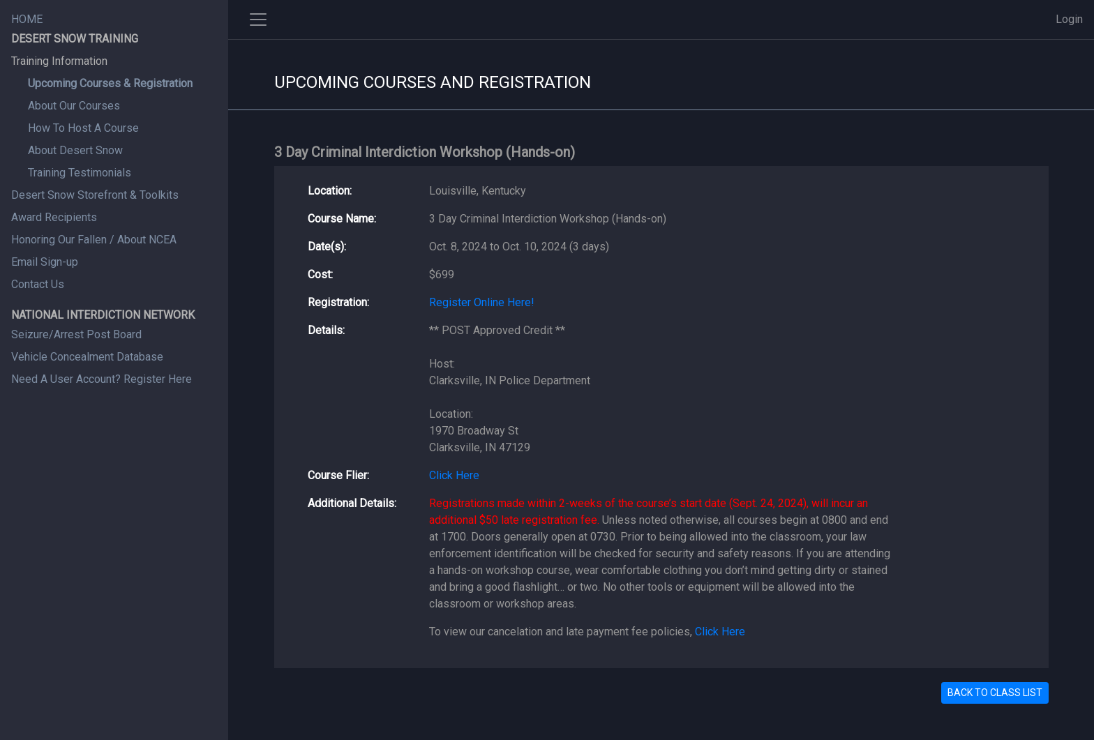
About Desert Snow (75, 150)
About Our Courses (74, 105)
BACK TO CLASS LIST (994, 692)
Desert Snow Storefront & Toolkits (95, 195)
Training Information (59, 61)
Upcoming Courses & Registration (110, 83)
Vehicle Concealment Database (87, 356)
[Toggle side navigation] (258, 19)
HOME (27, 19)
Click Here (454, 475)
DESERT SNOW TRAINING (74, 38)
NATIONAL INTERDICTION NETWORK (103, 315)
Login (1069, 19)
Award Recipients (54, 217)
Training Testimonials (79, 172)
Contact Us (37, 284)
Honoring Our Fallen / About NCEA (94, 239)
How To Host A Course (83, 128)
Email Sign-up (44, 262)
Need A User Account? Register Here (101, 379)
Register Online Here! (481, 302)
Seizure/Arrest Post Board (76, 334)
